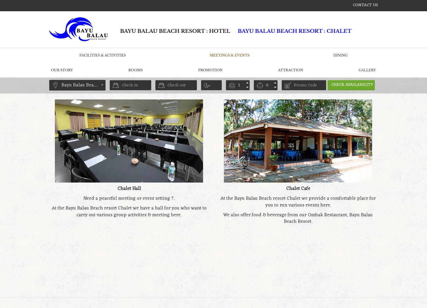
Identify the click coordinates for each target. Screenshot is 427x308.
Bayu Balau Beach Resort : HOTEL (175, 31)
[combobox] (77, 85)
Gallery (367, 70)
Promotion (210, 70)
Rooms (135, 70)
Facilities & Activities (102, 55)
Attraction (290, 70)
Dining (340, 55)
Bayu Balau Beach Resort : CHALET (295, 31)
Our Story (62, 70)
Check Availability (357, 84)
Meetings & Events (229, 55)
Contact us (365, 5)
